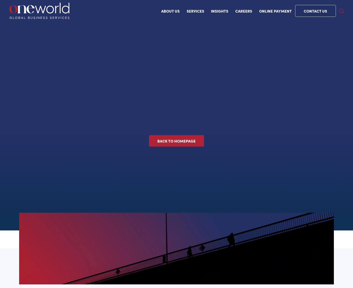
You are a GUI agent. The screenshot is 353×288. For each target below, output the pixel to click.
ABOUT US (170, 11)
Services (195, 11)
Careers (243, 11)
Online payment (275, 11)
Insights (219, 11)
